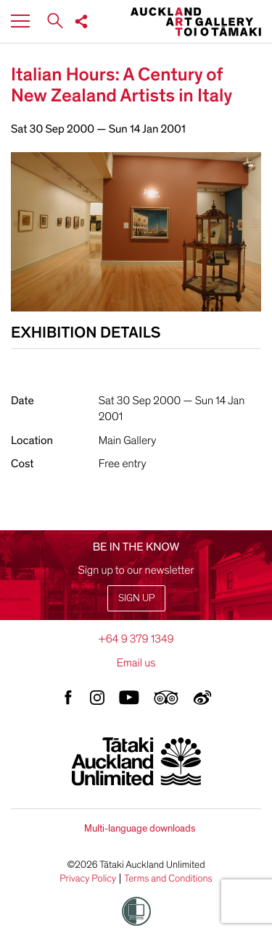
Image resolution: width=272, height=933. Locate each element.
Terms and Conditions (168, 879)
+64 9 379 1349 (135, 639)
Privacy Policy (87, 879)
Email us (136, 663)
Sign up (136, 598)
